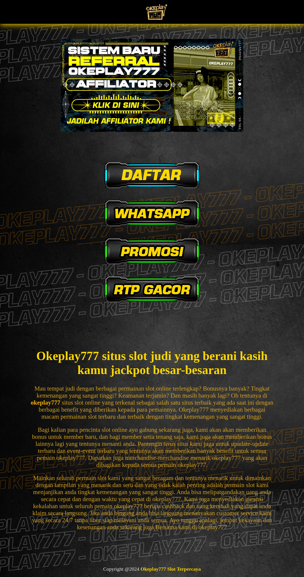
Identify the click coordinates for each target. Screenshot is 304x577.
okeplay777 (45, 402)
